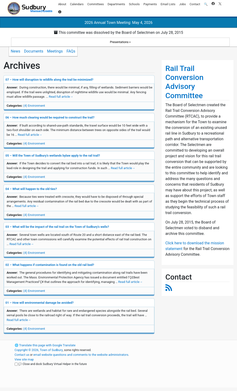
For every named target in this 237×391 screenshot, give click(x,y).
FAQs (71, 51)
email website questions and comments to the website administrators (80, 354)
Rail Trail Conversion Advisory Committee (184, 82)
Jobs (182, 4)
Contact (195, 4)
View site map (24, 359)
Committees (95, 4)
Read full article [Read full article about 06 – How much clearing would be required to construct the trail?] (30, 134)
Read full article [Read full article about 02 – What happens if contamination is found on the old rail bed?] (130, 282)
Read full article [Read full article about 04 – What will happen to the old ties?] (26, 206)
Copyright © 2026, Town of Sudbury (39, 350)
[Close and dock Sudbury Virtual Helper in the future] (16, 364)
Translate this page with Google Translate (45, 345)
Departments (116, 4)
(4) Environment (34, 105)
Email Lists (168, 4)
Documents (33, 51)
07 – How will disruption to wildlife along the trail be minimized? (49, 79)
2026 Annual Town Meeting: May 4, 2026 (119, 22)
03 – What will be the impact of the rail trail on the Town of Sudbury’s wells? (57, 226)
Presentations (119, 42)
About (62, 4)
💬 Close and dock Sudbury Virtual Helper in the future (52, 364)
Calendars (76, 4)
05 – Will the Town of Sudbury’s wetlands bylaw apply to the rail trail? (52, 155)
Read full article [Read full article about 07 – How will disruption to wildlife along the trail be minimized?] (61, 96)
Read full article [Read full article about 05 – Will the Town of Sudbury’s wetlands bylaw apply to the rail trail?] (123, 168)
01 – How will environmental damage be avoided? (39, 302)
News (15, 51)
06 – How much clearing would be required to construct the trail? (50, 117)
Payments (150, 4)
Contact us (22, 354)
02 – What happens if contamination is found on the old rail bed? (49, 265)
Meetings (55, 51)
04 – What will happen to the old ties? (31, 189)
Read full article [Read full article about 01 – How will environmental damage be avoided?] (19, 320)
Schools (134, 4)
